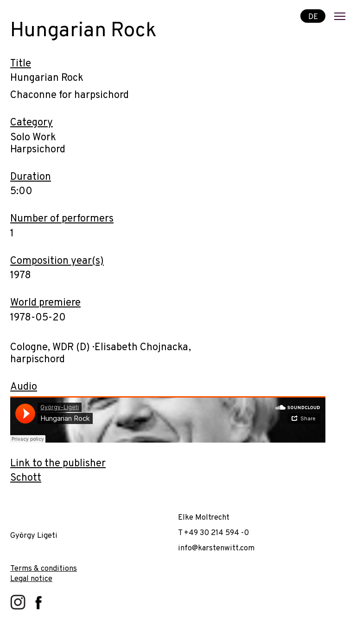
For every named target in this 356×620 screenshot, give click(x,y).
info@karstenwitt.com (216, 548)
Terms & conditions (43, 569)
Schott (25, 478)
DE (313, 16)
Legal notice (31, 579)
